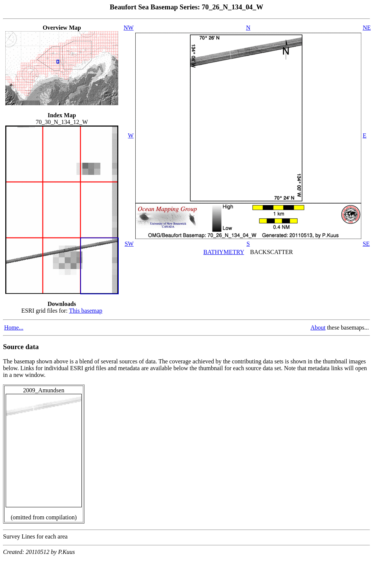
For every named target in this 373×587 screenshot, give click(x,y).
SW (129, 244)
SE (366, 244)
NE (367, 27)
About (318, 327)
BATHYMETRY (223, 252)
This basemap (85, 310)
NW (129, 27)
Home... (13, 327)
